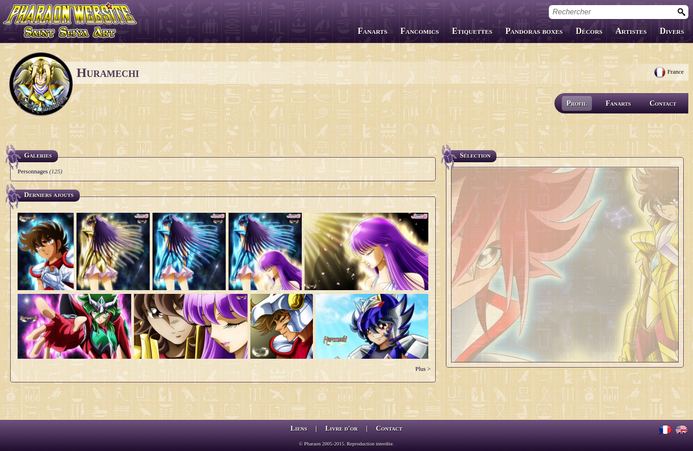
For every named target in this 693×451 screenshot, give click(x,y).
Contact (662, 103)
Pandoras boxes (534, 31)
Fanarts (373, 31)
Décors (589, 31)
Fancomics (420, 31)
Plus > (423, 368)
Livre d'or (341, 428)
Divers (672, 31)
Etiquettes (472, 31)
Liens (299, 428)
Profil (576, 103)
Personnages (33, 171)
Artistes (631, 31)
